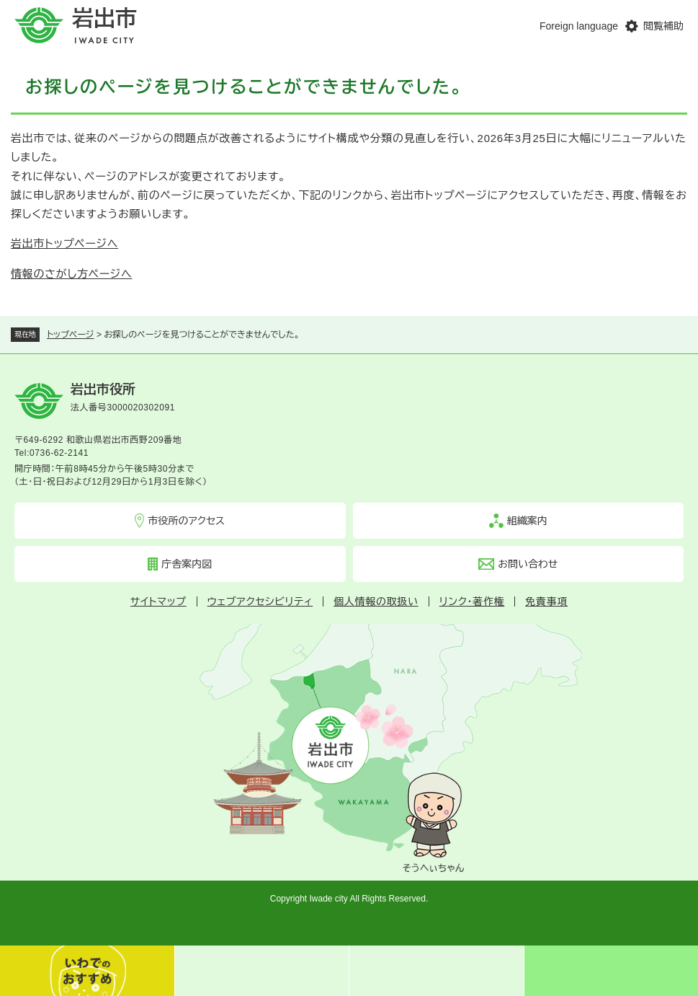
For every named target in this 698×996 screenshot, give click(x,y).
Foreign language (579, 26)
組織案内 (527, 520)
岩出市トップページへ (64, 243)
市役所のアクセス (186, 520)
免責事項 (546, 601)
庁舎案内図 (186, 564)
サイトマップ (158, 601)
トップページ (70, 335)
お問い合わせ (528, 564)
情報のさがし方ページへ (71, 274)
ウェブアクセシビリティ (260, 601)
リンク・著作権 (472, 601)
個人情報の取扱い (376, 601)
